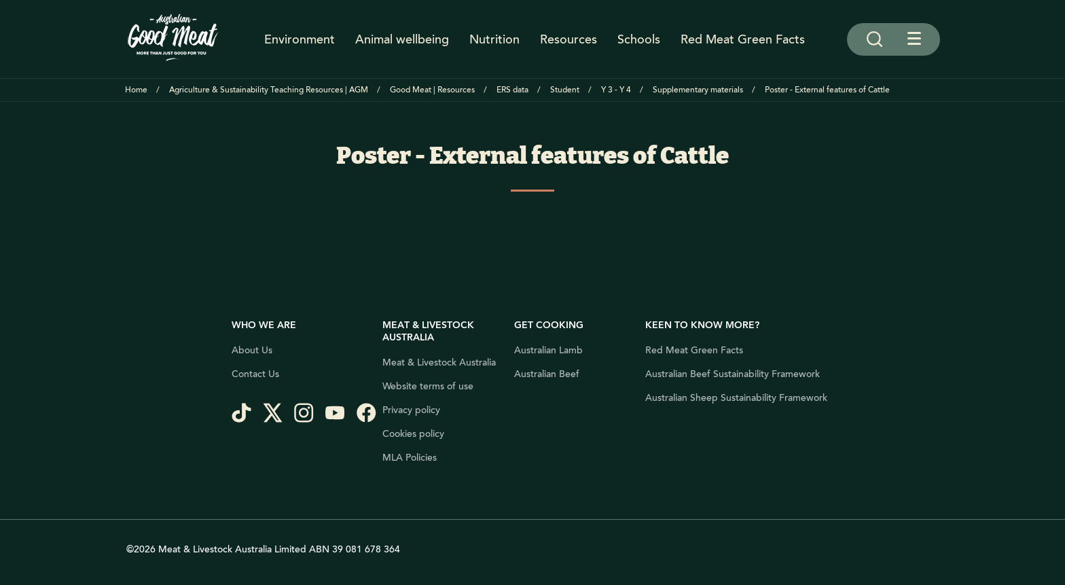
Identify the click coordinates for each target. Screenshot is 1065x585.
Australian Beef (546, 374)
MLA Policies (409, 457)
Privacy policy (411, 410)
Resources (568, 39)
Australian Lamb (548, 350)
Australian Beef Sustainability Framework (732, 374)
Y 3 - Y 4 (616, 90)
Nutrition (494, 39)
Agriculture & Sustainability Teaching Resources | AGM (268, 90)
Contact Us (255, 374)
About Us (252, 350)
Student (564, 90)
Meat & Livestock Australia (439, 362)
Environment (299, 39)
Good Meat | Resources (432, 90)
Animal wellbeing (402, 39)
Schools (638, 39)
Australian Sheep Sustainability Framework (736, 398)
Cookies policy (413, 434)
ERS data (512, 90)
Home (136, 90)
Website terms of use (427, 386)
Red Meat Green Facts (743, 39)
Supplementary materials (698, 90)
